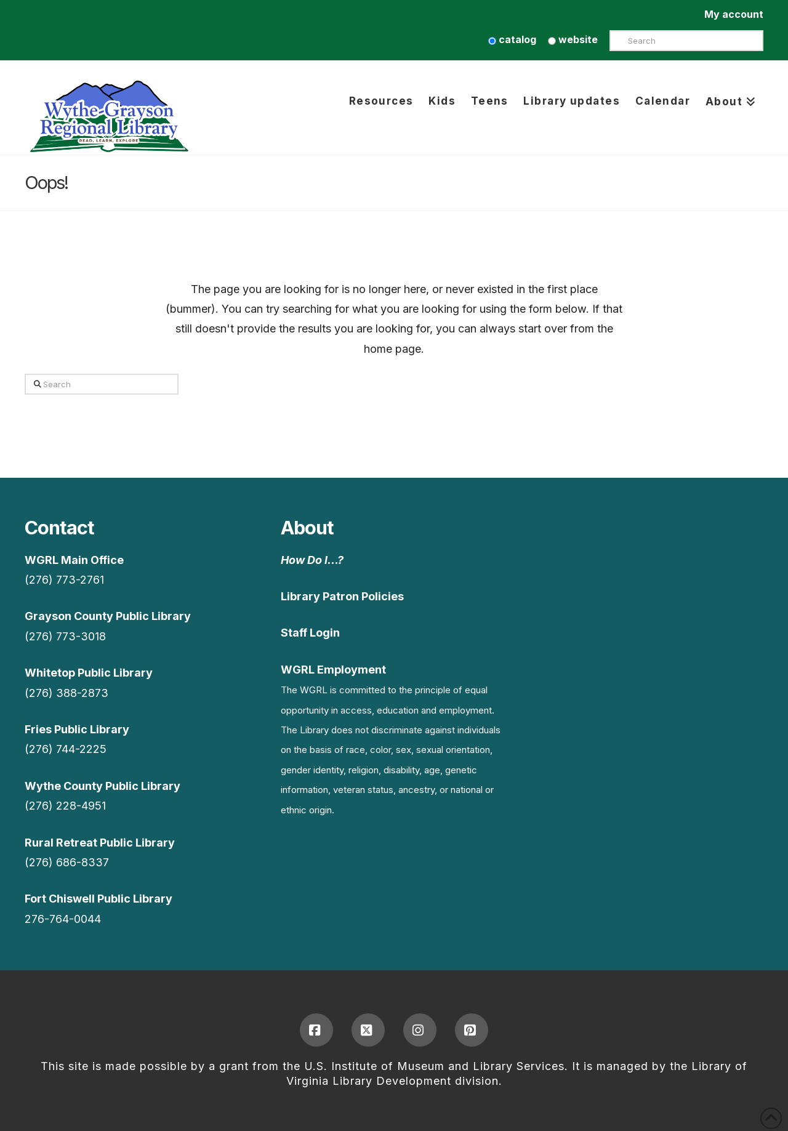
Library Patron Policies (342, 596)
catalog (512, 39)
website (573, 39)
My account (733, 14)
